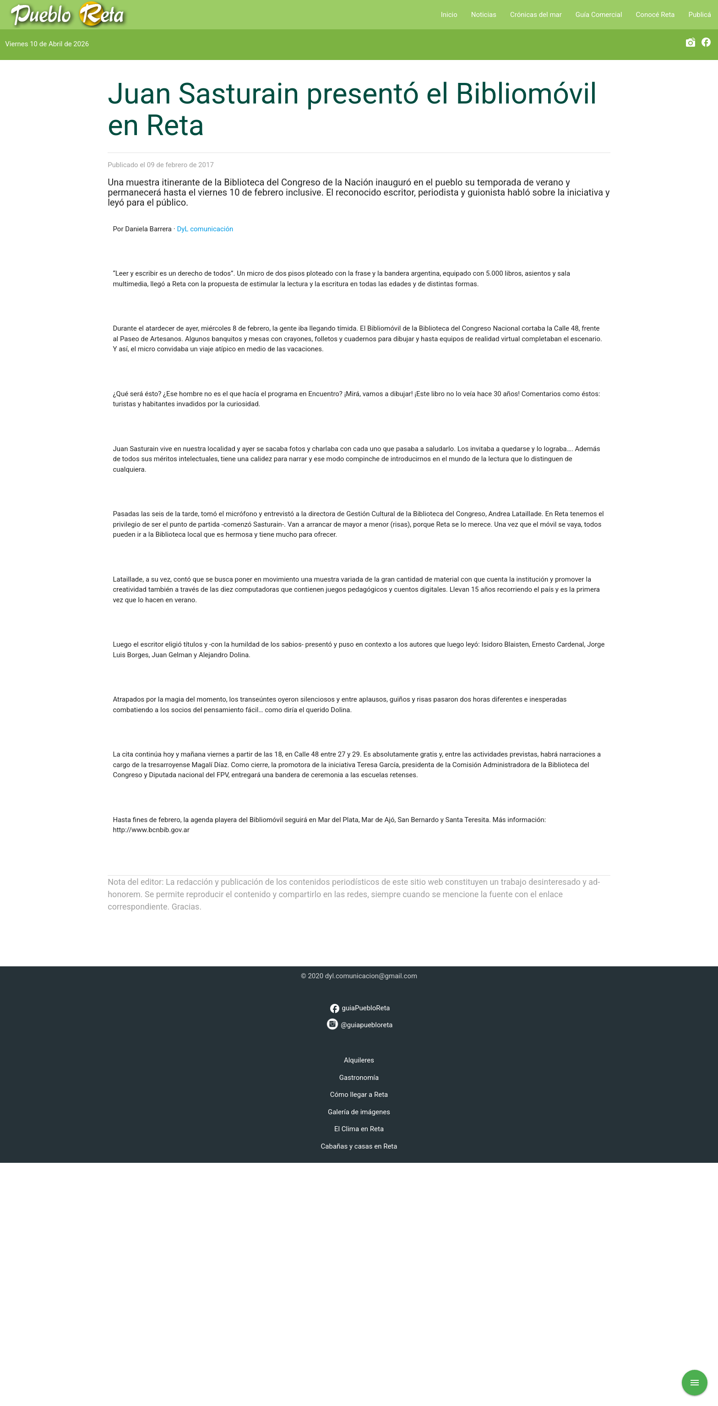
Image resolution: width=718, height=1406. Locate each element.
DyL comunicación (205, 472)
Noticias (483, 15)
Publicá (700, 15)
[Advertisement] (359, 1176)
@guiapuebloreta (359, 1267)
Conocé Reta (655, 15)
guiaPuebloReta (359, 1251)
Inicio (449, 15)
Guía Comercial (599, 15)
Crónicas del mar (536, 15)
